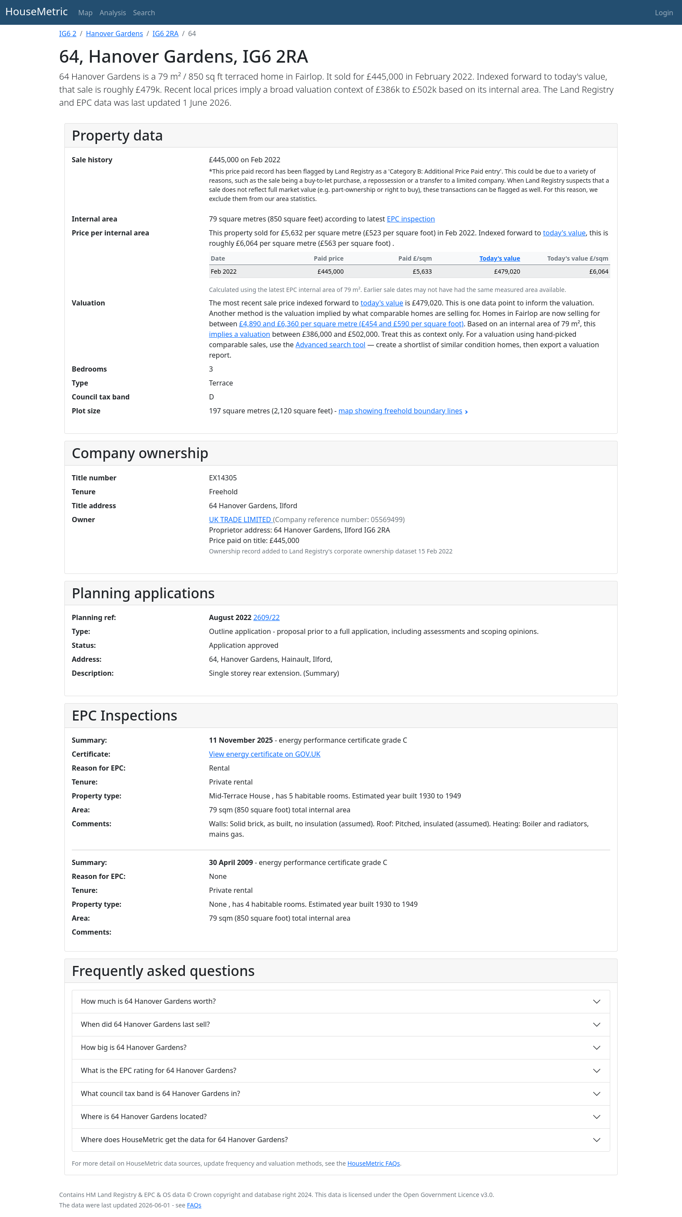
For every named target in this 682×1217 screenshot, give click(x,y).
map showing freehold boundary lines (402, 411)
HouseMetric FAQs (374, 1163)
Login (664, 12)
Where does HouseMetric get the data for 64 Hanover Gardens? (184, 1139)
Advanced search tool (331, 344)
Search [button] (144, 12)
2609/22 (266, 617)
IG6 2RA (166, 33)
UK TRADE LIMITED (241, 519)
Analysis (113, 12)
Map (85, 12)
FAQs (194, 1205)
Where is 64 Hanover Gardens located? (144, 1116)
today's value (564, 233)
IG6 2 (68, 33)
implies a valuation (240, 334)
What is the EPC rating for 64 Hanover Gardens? (158, 1070)
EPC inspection (411, 219)
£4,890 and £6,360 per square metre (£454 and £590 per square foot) (351, 324)
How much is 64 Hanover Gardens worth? (148, 1001)
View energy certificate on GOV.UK (265, 754)
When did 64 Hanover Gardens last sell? (145, 1024)
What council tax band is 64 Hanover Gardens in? (160, 1093)
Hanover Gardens (114, 33)
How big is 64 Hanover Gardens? (134, 1047)
